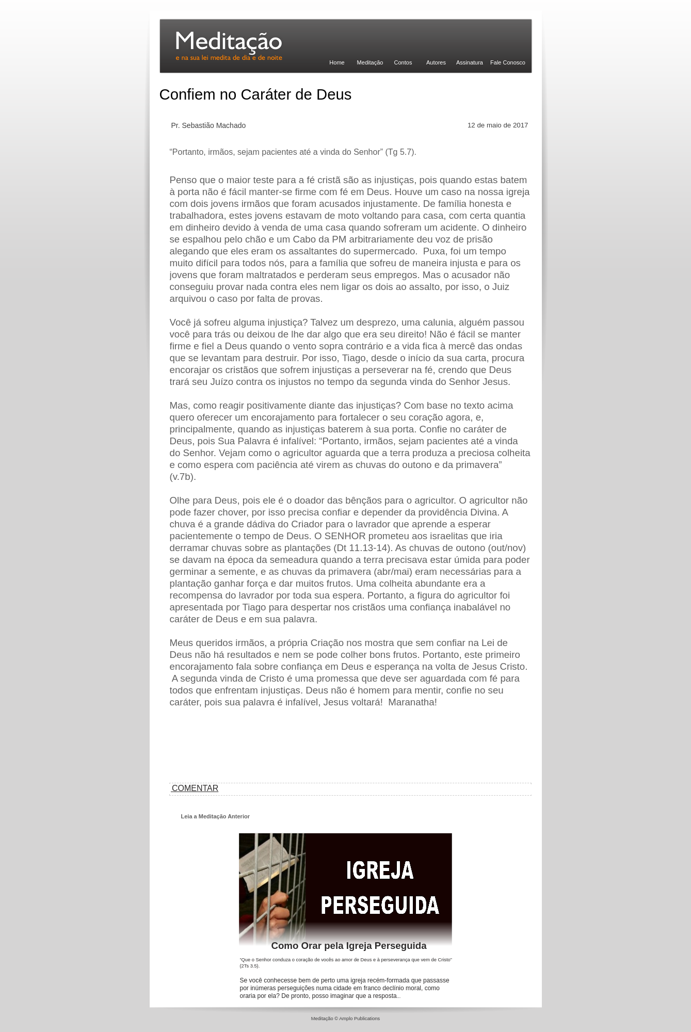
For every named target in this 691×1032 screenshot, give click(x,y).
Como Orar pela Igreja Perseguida (348, 945)
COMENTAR (194, 788)
